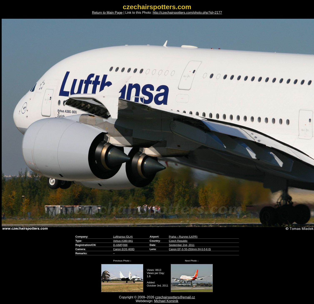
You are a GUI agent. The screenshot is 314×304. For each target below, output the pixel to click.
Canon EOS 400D (123, 249)
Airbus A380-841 (123, 240)
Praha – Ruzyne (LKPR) (183, 236)
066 (125, 245)
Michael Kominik (166, 301)
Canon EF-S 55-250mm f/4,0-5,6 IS (190, 249)
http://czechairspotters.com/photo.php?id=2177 (187, 12)
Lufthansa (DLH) (123, 236)
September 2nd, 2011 (181, 245)
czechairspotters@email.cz (175, 297)
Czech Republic (178, 240)
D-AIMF (117, 245)
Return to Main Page (107, 12)
